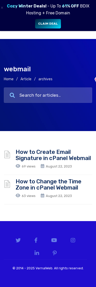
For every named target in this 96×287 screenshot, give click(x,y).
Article (25, 79)
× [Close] (2, 8)
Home (9, 79)
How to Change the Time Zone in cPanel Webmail (48, 184)
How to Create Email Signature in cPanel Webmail (53, 155)
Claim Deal (48, 23)
